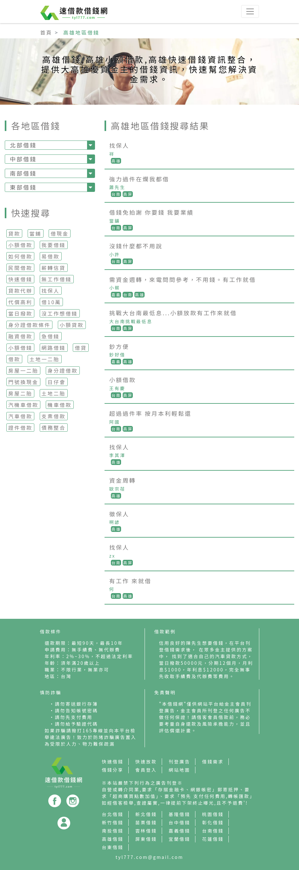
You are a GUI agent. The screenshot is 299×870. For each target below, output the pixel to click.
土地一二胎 (45, 359)
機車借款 (60, 405)
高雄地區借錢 (81, 32)
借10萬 (51, 302)
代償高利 (20, 302)
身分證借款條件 (29, 325)
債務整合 (54, 427)
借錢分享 (113, 770)
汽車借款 (20, 416)
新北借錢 (146, 814)
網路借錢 (54, 347)
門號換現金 (23, 382)
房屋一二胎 (23, 370)
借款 (14, 359)
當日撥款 (20, 313)
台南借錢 (213, 830)
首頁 (46, 32)
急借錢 (51, 336)
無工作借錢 (57, 279)
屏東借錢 (146, 839)
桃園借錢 (213, 814)
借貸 (81, 347)
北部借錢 (23, 145)
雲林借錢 (146, 830)
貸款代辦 (20, 290)
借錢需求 (213, 761)
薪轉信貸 (54, 267)
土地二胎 (54, 393)
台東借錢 (113, 847)
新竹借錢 (113, 822)
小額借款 (20, 245)
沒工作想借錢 (60, 313)
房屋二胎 (20, 393)
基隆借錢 (179, 814)
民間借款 (20, 267)
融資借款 (20, 336)
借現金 (60, 233)
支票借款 (54, 416)
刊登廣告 (179, 761)
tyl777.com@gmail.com (149, 857)
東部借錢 (23, 187)
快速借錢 (20, 279)
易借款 (51, 256)
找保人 (51, 290)
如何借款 (20, 256)
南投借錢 (113, 830)
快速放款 (146, 761)
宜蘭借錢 (179, 839)
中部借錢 (23, 159)
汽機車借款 (23, 405)
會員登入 (146, 770)
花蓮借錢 (213, 839)
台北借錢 (113, 814)
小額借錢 (20, 347)
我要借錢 (54, 245)
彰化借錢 (213, 822)
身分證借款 (63, 370)
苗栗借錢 (146, 822)
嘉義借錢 (179, 830)
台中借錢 (179, 822)
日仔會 (57, 382)
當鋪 (36, 233)
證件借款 (20, 427)
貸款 (14, 233)
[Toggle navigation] (250, 11)
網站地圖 (179, 770)
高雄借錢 (113, 839)
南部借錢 (23, 173)
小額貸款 (72, 325)
